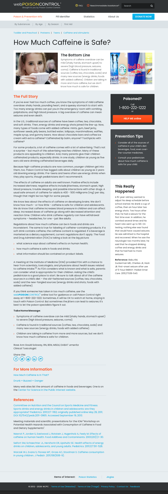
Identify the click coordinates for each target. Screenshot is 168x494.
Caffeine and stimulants (75, 32)
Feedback (134, 489)
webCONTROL (27, 294)
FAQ (81, 5)
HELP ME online (132, 118)
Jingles (109, 480)
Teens (56, 32)
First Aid (69, 24)
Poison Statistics (87, 480)
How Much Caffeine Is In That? (31, 375)
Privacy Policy (107, 489)
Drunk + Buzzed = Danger (29, 380)
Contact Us (121, 489)
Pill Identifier (63, 16)
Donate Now (143, 16)
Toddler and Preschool (25, 32)
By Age (39, 24)
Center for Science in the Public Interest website (46, 390)
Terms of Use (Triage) (88, 489)
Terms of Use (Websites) (64, 489)
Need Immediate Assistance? (105, 5)
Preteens (45, 32)
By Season (53, 24)
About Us (113, 16)
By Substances (22, 24)
